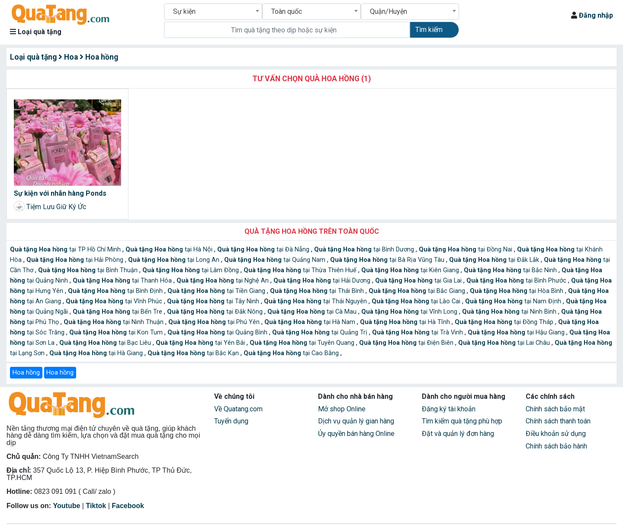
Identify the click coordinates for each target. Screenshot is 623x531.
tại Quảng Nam (275, 260)
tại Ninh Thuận (114, 322)
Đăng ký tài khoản (448, 409)
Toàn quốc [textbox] (286, 11)
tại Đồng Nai (466, 249)
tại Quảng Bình (218, 332)
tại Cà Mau (312, 311)
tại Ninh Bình (510, 311)
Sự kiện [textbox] (184, 11)
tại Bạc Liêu (106, 343)
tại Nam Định (514, 301)
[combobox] (213, 11)
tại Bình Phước (517, 280)
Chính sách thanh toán (558, 421)
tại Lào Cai (417, 301)
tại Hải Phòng (75, 260)
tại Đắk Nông (215, 311)
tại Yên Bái (201, 343)
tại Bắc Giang (418, 291)
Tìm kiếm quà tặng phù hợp (462, 421)
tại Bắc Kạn (194, 353)
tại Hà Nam (310, 322)
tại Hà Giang (97, 353)
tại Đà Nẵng (264, 249)
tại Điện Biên (407, 343)
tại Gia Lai (419, 280)
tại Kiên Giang (411, 270)
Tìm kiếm (429, 29)
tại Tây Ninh (214, 301)
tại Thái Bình (318, 291)
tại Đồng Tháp (505, 322)
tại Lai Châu (505, 343)
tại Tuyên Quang (303, 343)
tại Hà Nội (169, 249)
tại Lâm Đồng (191, 270)
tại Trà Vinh (418, 332)
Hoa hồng (26, 372)
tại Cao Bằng (292, 353)
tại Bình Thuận (88, 270)
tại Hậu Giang (517, 332)
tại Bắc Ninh (511, 270)
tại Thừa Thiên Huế (301, 270)
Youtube (66, 505)
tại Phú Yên (214, 322)
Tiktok (96, 505)
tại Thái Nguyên (316, 301)
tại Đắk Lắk (495, 260)
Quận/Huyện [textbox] (388, 11)
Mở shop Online (342, 409)
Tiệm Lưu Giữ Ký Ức (56, 207)
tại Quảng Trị (320, 332)
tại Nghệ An (223, 280)
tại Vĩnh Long (410, 311)
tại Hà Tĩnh (406, 322)
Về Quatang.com (238, 409)
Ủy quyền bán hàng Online (356, 433)
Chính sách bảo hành (556, 446)
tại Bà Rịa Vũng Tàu (388, 260)
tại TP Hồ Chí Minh (66, 249)
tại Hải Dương (322, 280)
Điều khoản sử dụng (556, 433)
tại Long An (174, 260)
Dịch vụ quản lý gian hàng (356, 421)
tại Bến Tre (118, 311)
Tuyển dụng (231, 421)
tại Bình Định (116, 291)
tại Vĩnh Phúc (115, 301)
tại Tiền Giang (217, 291)
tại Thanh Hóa (123, 280)
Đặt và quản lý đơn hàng (458, 433)
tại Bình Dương (365, 249)
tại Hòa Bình (517, 291)
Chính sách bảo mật (555, 409)
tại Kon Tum (116, 332)
